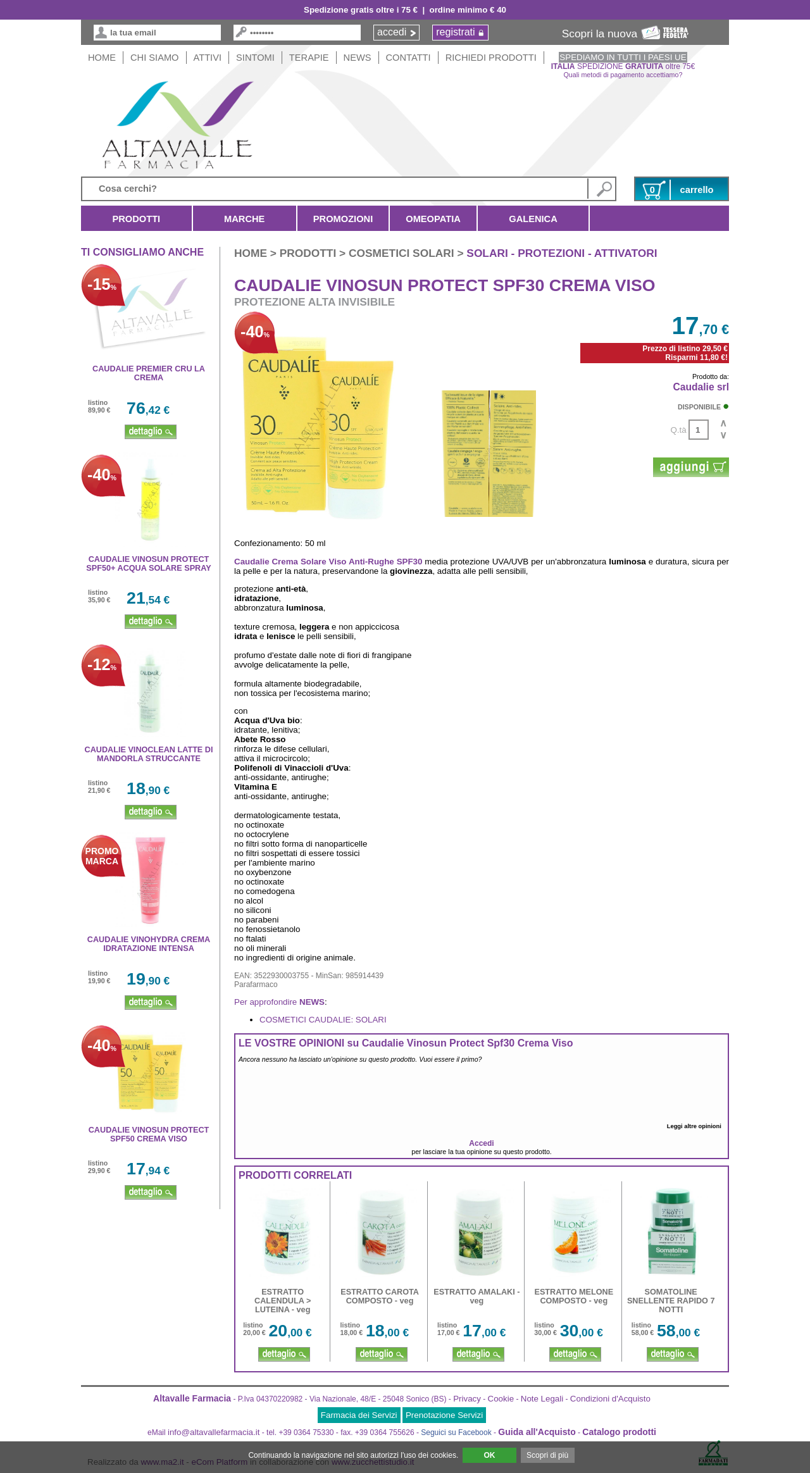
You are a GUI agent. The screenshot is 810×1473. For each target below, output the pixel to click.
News (357, 58)
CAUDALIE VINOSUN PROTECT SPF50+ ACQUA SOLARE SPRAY (148, 564)
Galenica (533, 219)
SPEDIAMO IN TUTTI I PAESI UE (622, 57)
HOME (102, 58)
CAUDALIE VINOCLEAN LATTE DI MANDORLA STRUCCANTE (149, 754)
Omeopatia (433, 219)
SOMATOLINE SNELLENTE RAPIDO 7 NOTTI (671, 1301)
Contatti (408, 58)
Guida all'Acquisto (536, 1432)
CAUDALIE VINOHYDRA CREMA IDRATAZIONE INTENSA (148, 944)
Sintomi (255, 58)
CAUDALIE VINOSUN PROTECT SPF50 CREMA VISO (149, 1134)
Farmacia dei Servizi (359, 1415)
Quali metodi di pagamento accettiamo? (623, 74)
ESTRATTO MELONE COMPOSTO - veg (573, 1296)
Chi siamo (154, 58)
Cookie (501, 1398)
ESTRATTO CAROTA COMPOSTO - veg (379, 1296)
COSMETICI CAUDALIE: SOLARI (323, 1019)
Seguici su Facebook (456, 1432)
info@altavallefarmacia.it (213, 1432)
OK (489, 1455)
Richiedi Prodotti (491, 58)
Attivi (208, 58)
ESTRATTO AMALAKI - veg (476, 1296)
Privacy (467, 1398)
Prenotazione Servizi (444, 1415)
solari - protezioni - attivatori (561, 253)
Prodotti (136, 219)
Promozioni (343, 219)
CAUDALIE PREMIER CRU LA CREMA (148, 373)
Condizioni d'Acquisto (610, 1398)
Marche (244, 219)
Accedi (481, 1143)
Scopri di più (547, 1455)
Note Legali (542, 1398)
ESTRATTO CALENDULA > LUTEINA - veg (282, 1301)
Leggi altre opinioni (696, 1126)
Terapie (309, 58)
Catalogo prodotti (619, 1432)
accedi (391, 32)
